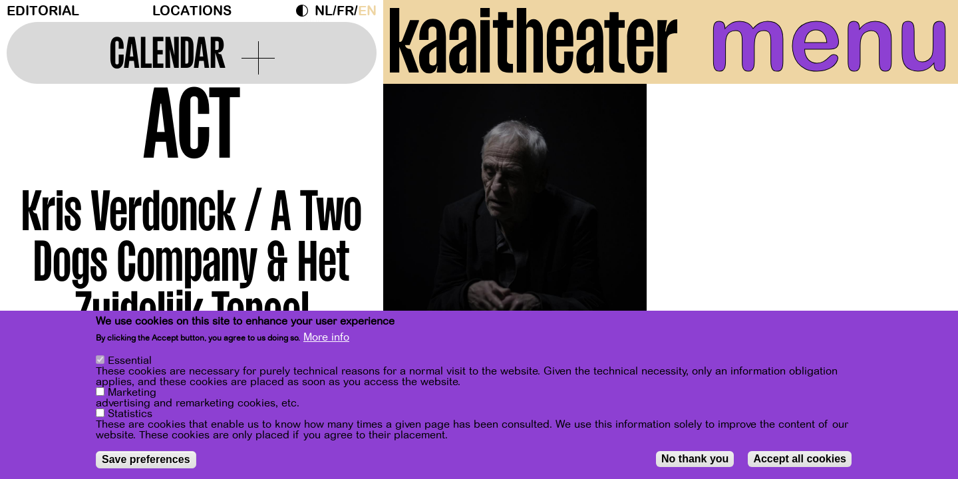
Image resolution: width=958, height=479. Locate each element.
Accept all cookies (799, 460)
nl (324, 11)
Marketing (132, 393)
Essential (130, 362)
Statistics (130, 415)
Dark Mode (305, 11)
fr (345, 11)
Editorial (43, 11)
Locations (192, 11)
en (367, 11)
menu (829, 40)
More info (326, 338)
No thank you (694, 460)
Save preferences (146, 460)
